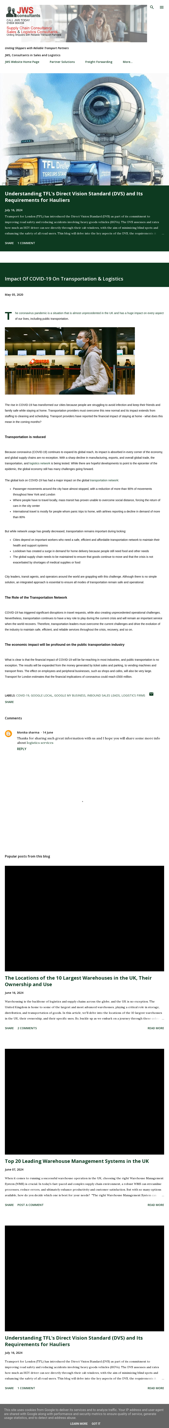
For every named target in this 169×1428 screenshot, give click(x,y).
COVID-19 (22, 695)
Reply (21, 749)
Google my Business (70, 695)
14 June (48, 732)
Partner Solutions (62, 62)
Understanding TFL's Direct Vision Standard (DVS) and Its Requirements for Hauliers (74, 196)
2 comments (27, 1028)
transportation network (104, 480)
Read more (156, 1028)
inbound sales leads (103, 695)
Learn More (79, 1423)
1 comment (26, 243)
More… (128, 62)
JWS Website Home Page (22, 62)
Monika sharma (28, 732)
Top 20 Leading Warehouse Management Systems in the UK (77, 1161)
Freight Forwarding (98, 62)
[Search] (152, 7)
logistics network (39, 463)
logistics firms (133, 695)
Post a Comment (30, 1205)
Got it (96, 1423)
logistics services (40, 743)
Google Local (42, 695)
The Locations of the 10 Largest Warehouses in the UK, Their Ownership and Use (78, 981)
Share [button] (9, 243)
